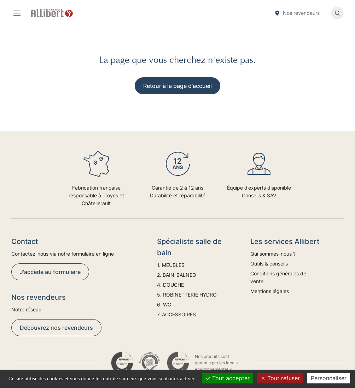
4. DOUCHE (170, 285)
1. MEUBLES (171, 265)
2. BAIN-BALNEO (176, 275)
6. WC (164, 305)
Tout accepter (227, 378)
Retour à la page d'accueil (177, 85)
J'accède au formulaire (50, 271)
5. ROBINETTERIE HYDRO (187, 295)
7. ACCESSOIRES (176, 314)
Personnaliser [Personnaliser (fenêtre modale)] (329, 378)
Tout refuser (280, 378)
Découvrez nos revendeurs (56, 327)
